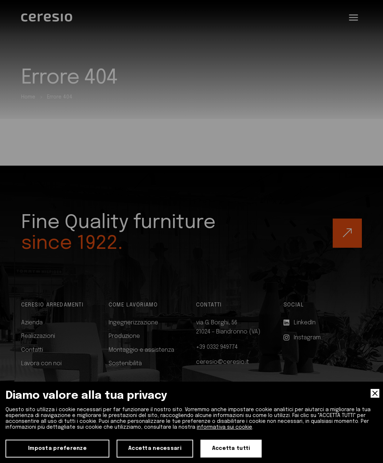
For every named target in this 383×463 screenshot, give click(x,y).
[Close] (375, 393)
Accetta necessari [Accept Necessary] (154, 448)
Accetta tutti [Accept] (231, 448)
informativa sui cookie (224, 427)
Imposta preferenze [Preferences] (57, 448)
